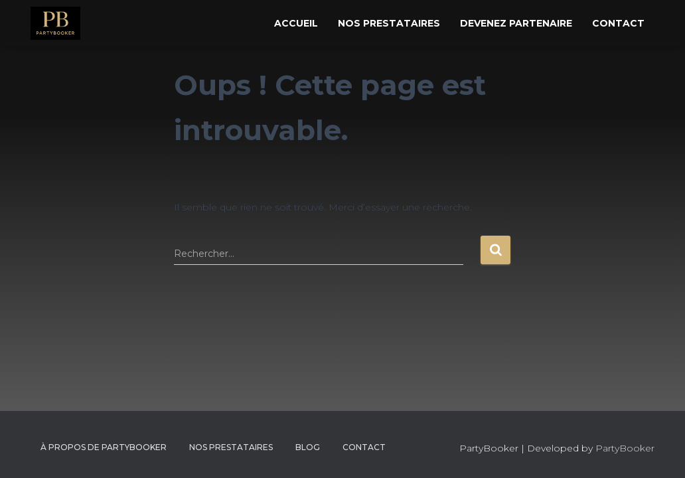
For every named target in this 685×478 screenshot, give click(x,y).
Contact (618, 23)
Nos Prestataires (389, 23)
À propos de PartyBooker (103, 447)
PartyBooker (624, 448)
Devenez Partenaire (516, 23)
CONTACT (364, 447)
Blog (307, 447)
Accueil (296, 23)
